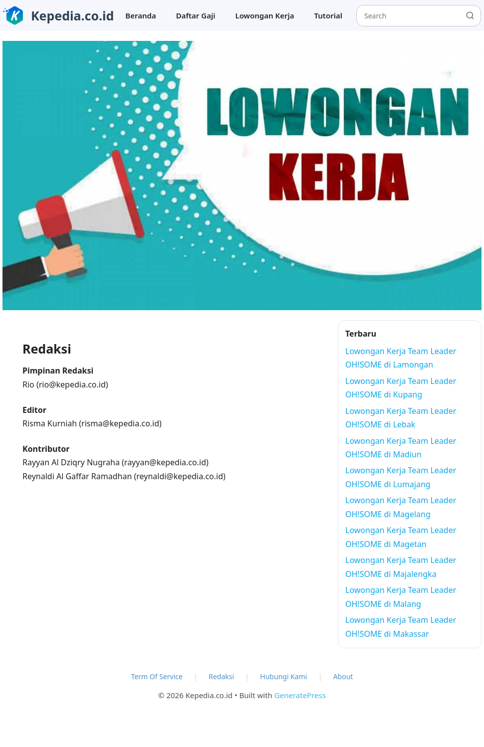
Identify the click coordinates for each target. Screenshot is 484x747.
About (343, 676)
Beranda (140, 15)
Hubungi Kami (283, 676)
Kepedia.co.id (72, 15)
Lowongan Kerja (264, 15)
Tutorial (328, 15)
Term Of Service (157, 676)
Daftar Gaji (196, 15)
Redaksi (221, 676)
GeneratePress (300, 695)
